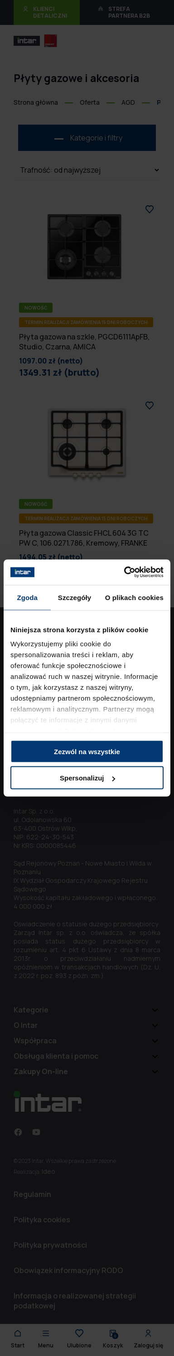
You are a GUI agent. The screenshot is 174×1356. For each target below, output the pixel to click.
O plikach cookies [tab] (134, 597)
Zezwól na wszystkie (87, 751)
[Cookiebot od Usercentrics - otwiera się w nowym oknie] (125, 572)
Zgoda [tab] (27, 597)
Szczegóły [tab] (74, 597)
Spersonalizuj (87, 778)
